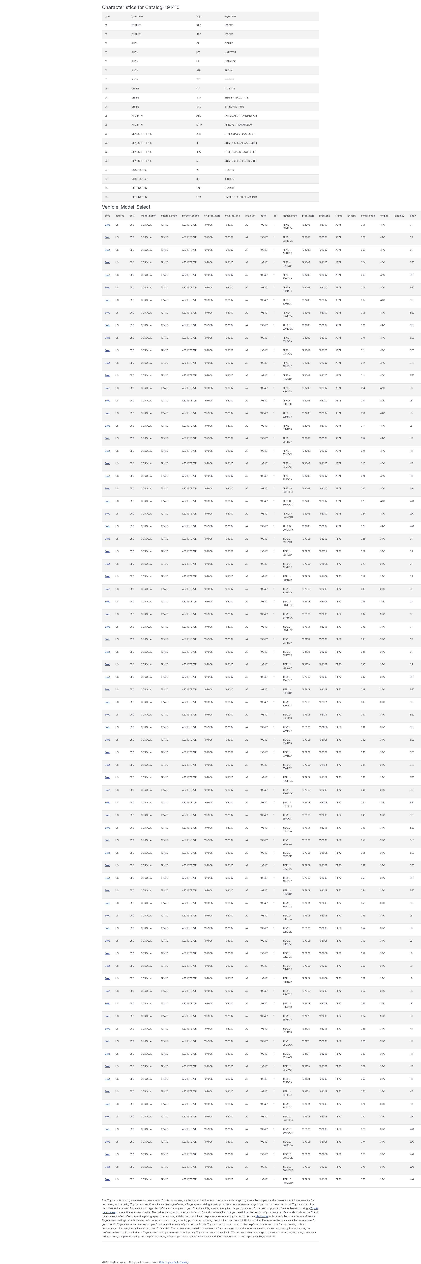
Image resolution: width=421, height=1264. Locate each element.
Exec (107, 224)
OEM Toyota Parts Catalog (173, 1262)
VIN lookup (262, 1216)
